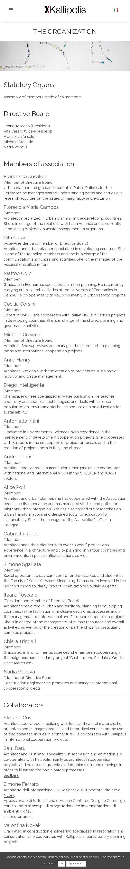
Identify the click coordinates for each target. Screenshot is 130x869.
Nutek (9, 795)
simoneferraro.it (17, 816)
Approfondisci (76, 863)
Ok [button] (61, 863)
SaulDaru (11, 775)
